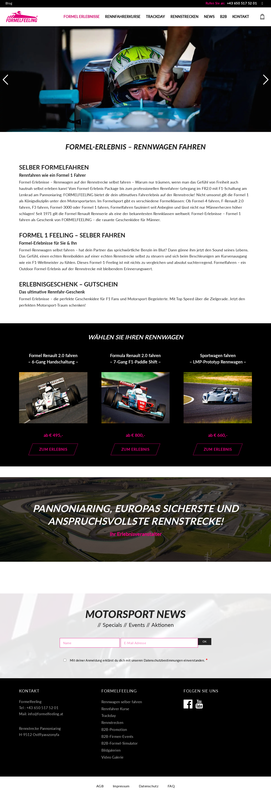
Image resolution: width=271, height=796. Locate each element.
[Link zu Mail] (262, 3)
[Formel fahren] (22, 16)
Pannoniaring (50, 194)
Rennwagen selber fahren (121, 702)
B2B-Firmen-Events (117, 736)
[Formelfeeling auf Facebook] (188, 704)
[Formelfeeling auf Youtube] (199, 704)
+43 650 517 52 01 (242, 3)
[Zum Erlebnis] (53, 449)
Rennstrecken (112, 722)
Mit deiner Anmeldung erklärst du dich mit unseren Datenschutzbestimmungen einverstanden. (138, 660)
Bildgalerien (111, 750)
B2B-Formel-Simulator (119, 743)
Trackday (108, 715)
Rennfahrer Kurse (115, 709)
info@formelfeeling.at (45, 714)
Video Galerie (112, 757)
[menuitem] (9, 3)
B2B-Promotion (114, 729)
